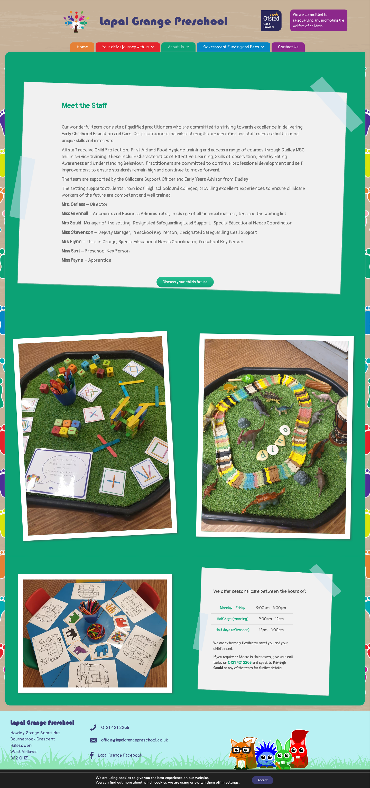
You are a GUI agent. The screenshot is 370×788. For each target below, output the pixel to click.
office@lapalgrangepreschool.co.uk (134, 747)
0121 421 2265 (240, 669)
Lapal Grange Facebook (120, 762)
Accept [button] (262, 779)
